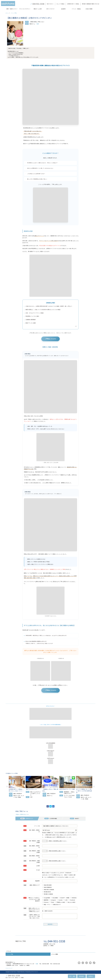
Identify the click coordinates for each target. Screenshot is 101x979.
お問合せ (90, 976)
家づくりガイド (50, 9)
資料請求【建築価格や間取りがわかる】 (91, 4)
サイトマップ (9, 969)
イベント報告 (54, 955)
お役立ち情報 (89, 9)
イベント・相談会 (76, 9)
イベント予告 (9, 955)
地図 (38, 23)
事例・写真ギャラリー (12, 9)
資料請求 (81, 976)
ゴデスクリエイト (34, 972)
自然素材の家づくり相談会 (73, 4)
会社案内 (63, 9)
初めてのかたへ (50, 4)
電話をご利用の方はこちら (22, 814)
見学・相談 (72, 976)
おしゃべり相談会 (60, 4)
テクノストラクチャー (24, 9)
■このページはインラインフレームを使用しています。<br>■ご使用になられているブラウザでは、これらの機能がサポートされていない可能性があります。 (50, 876)
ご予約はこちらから (50, 338)
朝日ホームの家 (38, 9)
